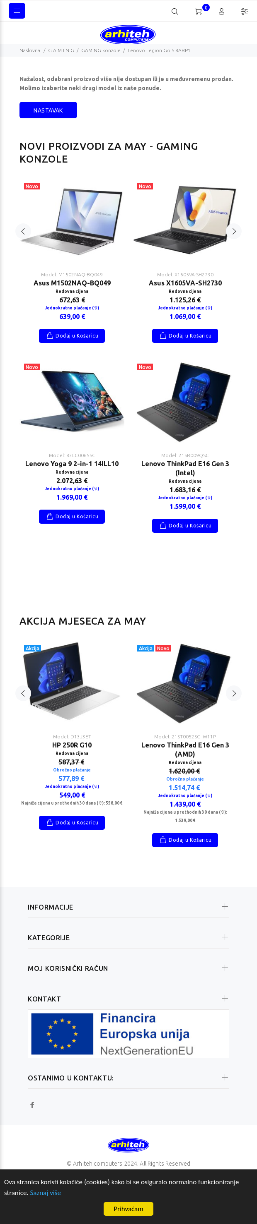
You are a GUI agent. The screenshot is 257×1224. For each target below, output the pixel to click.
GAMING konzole (101, 50)
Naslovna (29, 50)
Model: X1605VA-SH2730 (185, 274)
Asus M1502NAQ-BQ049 (72, 283)
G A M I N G (61, 50)
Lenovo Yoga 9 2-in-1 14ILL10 (72, 463)
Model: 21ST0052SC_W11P (185, 736)
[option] (71, 349)
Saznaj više (45, 1192)
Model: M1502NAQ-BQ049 (72, 274)
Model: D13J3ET (72, 736)
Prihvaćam (128, 1209)
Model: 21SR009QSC (185, 455)
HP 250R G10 (72, 745)
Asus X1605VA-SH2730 (185, 283)
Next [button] (234, 231)
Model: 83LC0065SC (72, 455)
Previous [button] (23, 231)
